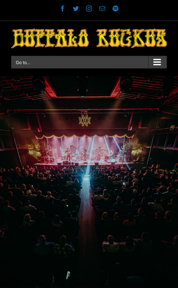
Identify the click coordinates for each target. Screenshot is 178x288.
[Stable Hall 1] (89, 182)
